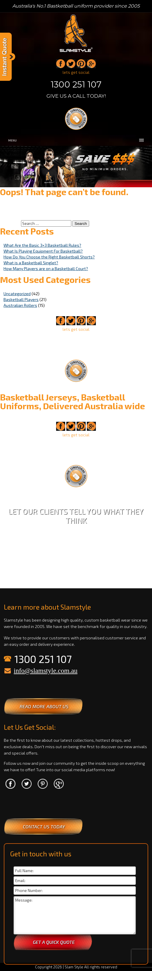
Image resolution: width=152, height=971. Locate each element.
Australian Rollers (20, 305)
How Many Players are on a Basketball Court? (46, 268)
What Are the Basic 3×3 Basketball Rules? (42, 245)
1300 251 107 (76, 84)
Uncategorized (17, 293)
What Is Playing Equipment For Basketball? (43, 251)
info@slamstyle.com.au (45, 670)
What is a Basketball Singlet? (31, 262)
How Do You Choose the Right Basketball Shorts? (49, 256)
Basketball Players (21, 299)
